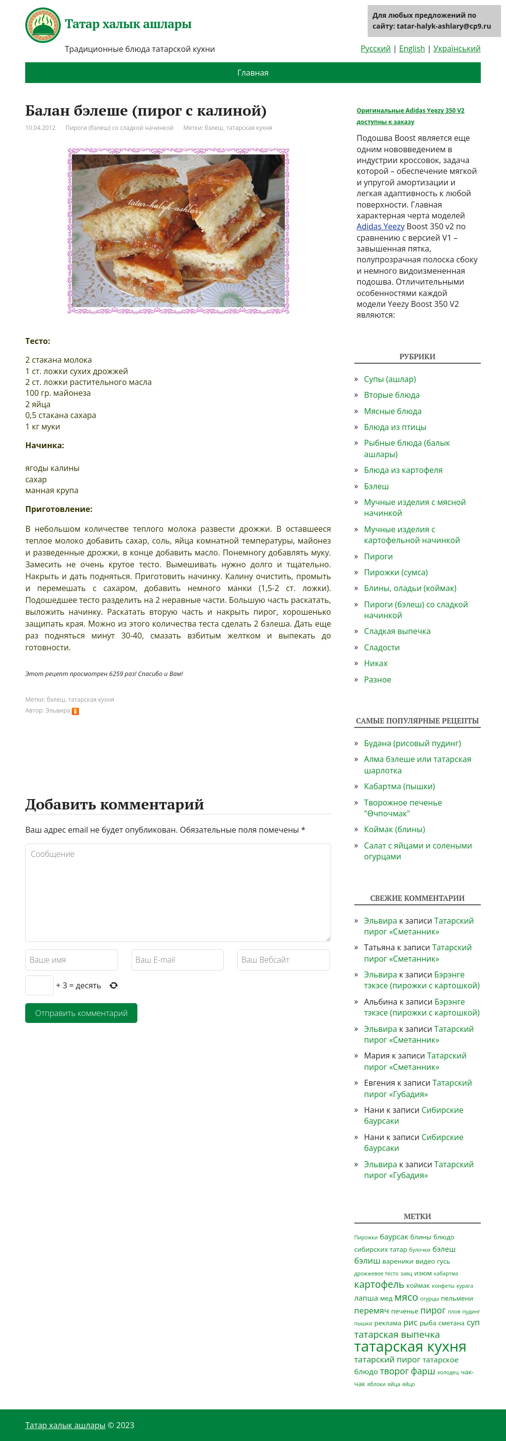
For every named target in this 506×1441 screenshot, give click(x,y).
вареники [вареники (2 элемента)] (398, 1261)
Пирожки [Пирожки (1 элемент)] (366, 1237)
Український (457, 48)
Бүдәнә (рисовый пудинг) (412, 743)
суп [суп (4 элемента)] (473, 1322)
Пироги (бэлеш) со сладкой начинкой (119, 128)
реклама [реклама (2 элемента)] (388, 1322)
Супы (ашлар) (390, 379)
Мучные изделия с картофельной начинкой (412, 535)
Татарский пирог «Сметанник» (419, 926)
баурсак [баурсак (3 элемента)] (394, 1236)
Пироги (378, 556)
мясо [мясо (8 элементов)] (406, 1297)
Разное (377, 679)
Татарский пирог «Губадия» (418, 1088)
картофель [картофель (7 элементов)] (379, 1284)
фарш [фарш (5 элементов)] (423, 1371)
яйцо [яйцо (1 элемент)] (408, 1384)
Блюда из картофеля (403, 470)
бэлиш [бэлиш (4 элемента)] (367, 1260)
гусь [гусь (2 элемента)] (443, 1261)
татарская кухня (249, 128)
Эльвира (380, 920)
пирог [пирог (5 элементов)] (433, 1310)
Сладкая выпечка (397, 631)
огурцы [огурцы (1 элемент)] (429, 1298)
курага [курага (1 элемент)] (465, 1285)
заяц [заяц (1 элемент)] (406, 1273)
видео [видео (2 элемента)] (425, 1261)
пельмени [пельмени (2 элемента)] (457, 1298)
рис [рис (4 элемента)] (410, 1322)
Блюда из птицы (395, 427)
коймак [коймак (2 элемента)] (418, 1285)
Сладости (382, 647)
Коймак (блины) (394, 829)
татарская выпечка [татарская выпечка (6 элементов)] (397, 1334)
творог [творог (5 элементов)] (394, 1371)
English (412, 48)
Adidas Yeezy (381, 226)
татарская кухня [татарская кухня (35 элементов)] (410, 1346)
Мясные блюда (393, 411)
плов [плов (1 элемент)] (454, 1311)
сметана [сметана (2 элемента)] (451, 1322)
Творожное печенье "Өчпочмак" (403, 808)
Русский (376, 48)
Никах (376, 663)
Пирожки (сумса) (396, 572)
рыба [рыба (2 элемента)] (428, 1322)
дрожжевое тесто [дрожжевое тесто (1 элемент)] (376, 1273)
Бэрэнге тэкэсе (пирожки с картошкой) (422, 980)
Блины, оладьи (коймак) (410, 588)
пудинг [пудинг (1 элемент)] (471, 1311)
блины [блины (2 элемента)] (420, 1236)
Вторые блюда (392, 394)
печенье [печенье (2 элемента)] (404, 1311)
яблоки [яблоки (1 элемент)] (376, 1384)
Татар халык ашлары (108, 25)
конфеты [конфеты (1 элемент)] (443, 1285)
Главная (252, 72)
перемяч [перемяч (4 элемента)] (371, 1310)
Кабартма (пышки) (399, 786)
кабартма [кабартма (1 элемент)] (446, 1273)
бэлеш (214, 128)
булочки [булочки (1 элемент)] (419, 1249)
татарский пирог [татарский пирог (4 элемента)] (387, 1359)
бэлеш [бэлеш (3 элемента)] (444, 1249)
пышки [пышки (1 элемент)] (363, 1323)
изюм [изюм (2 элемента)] (423, 1273)
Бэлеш (376, 486)
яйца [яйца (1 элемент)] (394, 1384)
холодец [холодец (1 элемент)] (448, 1372)
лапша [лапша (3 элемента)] (366, 1298)
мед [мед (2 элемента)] (386, 1298)
